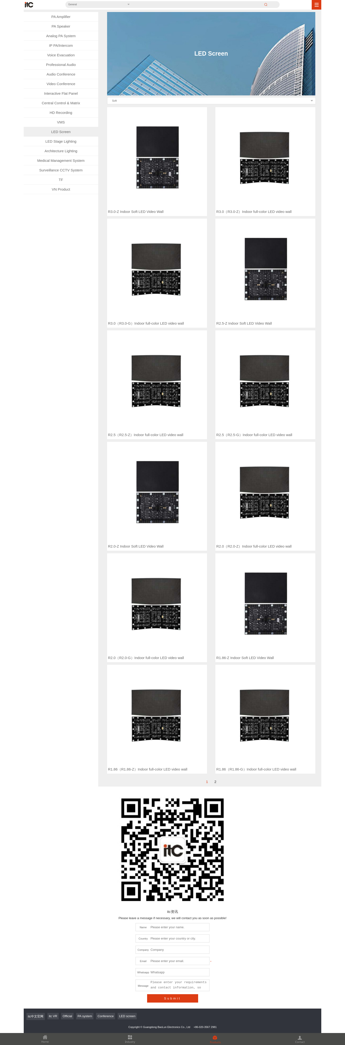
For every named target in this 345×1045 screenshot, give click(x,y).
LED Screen (61, 132)
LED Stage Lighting (61, 141)
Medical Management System (61, 160)
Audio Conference (60, 74)
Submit (172, 866)
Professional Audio (61, 65)
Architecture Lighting (61, 151)
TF (61, 180)
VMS (61, 122)
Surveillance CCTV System (61, 170)
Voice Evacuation (61, 55)
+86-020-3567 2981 (205, 895)
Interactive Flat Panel (61, 93)
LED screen (127, 884)
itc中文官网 (35, 884)
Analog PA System (61, 36)
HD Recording (61, 113)
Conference (106, 884)
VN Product (61, 189)
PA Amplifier (60, 17)
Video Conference (60, 84)
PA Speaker (61, 26)
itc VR (53, 884)
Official (67, 884)
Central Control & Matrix (61, 103)
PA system (85, 884)
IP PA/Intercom (61, 45)
